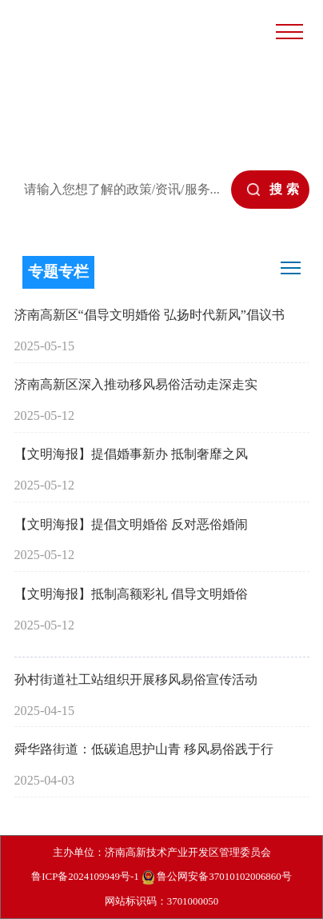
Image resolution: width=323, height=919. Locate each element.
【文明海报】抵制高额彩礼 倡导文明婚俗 (131, 594)
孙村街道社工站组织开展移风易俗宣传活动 (135, 680)
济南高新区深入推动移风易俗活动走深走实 (135, 385)
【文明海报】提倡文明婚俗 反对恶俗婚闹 (131, 524)
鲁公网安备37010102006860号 (217, 877)
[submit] (270, 190)
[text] (120, 190)
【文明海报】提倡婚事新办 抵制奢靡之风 (131, 454)
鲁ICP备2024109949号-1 (84, 876)
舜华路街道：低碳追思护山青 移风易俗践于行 (143, 749)
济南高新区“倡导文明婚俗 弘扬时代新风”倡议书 (149, 315)
